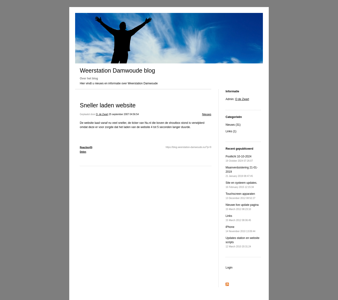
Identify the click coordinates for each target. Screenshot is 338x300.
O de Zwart (242, 99)
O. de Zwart (102, 114)
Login (229, 267)
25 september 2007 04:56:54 (124, 114)
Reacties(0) (86, 147)
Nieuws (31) (233, 124)
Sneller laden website (108, 105)
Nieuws (206, 114)
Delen (83, 152)
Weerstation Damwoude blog (117, 70)
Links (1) (231, 131)
